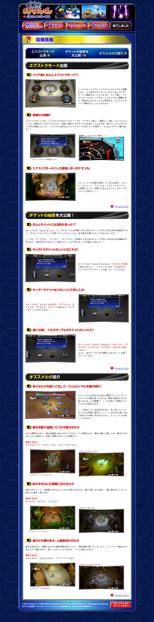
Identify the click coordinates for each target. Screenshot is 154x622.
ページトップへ (121, 207)
